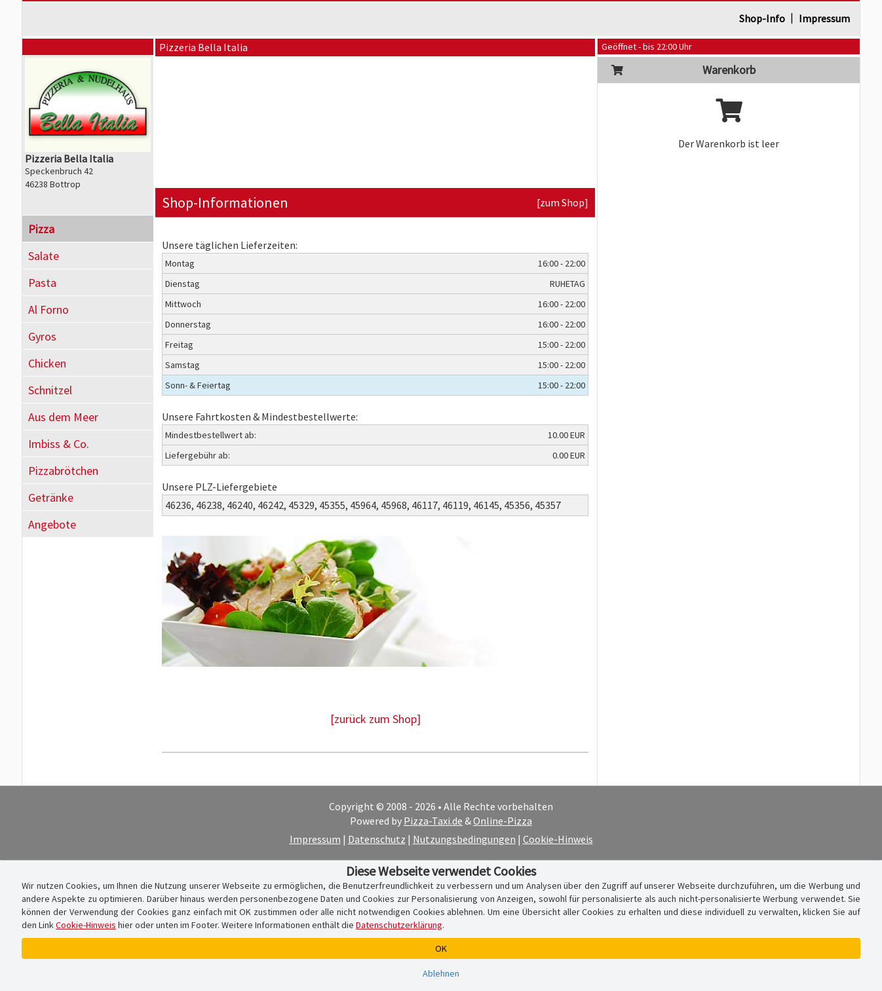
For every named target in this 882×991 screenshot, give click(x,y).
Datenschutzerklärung (399, 925)
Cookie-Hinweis (558, 839)
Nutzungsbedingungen (464, 839)
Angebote (52, 524)
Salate (43, 255)
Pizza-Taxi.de (433, 820)
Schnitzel (50, 390)
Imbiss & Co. (58, 443)
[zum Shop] (562, 202)
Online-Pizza (502, 820)
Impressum (824, 18)
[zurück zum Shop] (375, 718)
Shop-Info (762, 18)
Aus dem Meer (63, 416)
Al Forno (48, 309)
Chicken (47, 363)
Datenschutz (377, 839)
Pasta (42, 282)
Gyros (42, 336)
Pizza (41, 228)
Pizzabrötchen (63, 470)
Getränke (50, 497)
